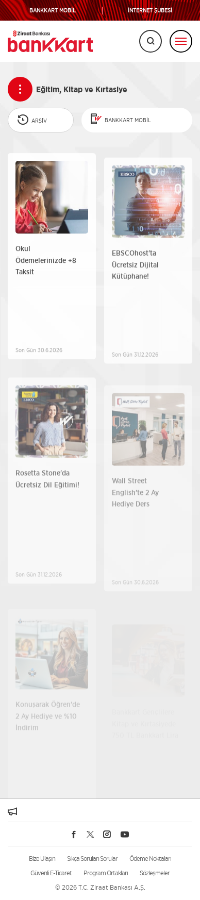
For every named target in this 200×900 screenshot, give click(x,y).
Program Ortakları (106, 873)
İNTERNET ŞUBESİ (150, 10)
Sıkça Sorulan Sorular (92, 858)
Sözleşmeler (155, 873)
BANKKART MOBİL (52, 10)
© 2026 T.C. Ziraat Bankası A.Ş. (100, 887)
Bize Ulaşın (42, 858)
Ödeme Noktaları (150, 858)
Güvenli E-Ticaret (51, 873)
